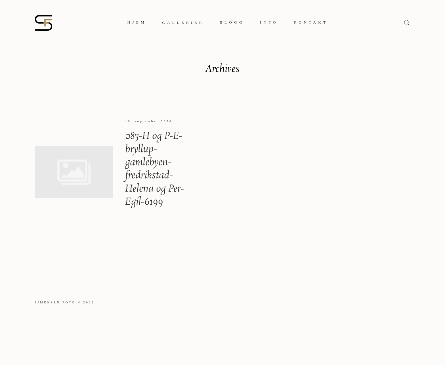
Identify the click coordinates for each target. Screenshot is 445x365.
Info (269, 22)
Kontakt (311, 22)
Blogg (232, 22)
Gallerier (183, 22)
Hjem (137, 22)
